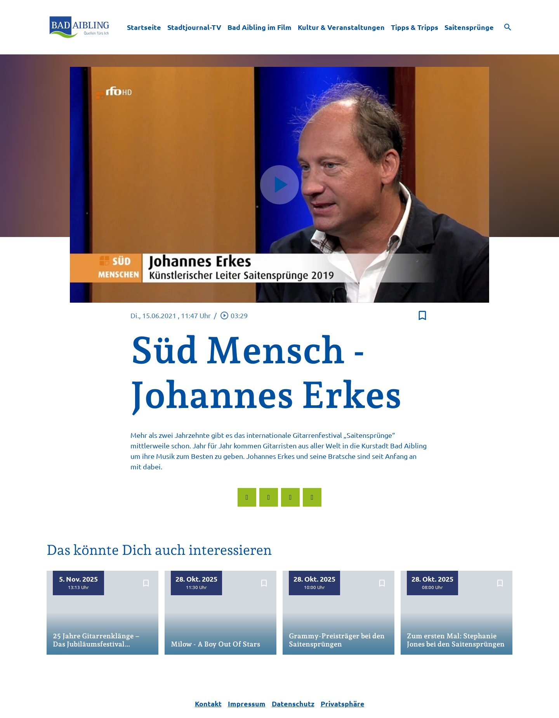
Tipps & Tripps (414, 27)
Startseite (144, 27)
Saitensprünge (469, 27)
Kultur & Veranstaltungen (341, 27)
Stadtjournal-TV (194, 27)
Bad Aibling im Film (259, 27)
